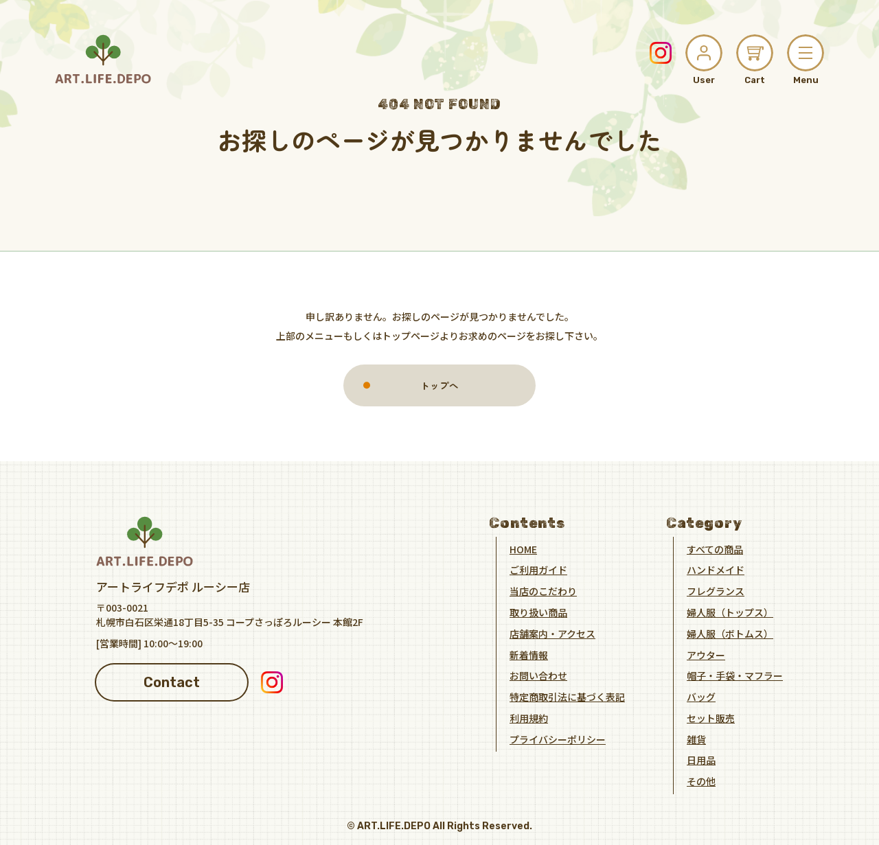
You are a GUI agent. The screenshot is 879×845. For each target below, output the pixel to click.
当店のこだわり (543, 591)
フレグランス (715, 591)
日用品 (701, 760)
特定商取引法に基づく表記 (567, 697)
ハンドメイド (715, 570)
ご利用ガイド (538, 570)
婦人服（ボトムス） (730, 633)
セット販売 (711, 717)
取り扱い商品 (538, 611)
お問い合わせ (538, 675)
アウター (706, 654)
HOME (523, 548)
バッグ (701, 697)
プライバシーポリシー (558, 738)
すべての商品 (715, 548)
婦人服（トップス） (730, 611)
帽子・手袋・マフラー (735, 675)
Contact (172, 681)
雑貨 (696, 738)
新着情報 (529, 654)
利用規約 (529, 717)
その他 (701, 781)
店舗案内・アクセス (552, 633)
